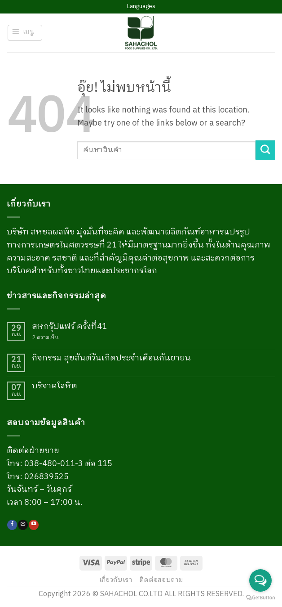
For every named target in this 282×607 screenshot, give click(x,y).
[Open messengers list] (260, 580)
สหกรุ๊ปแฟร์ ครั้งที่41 (69, 327)
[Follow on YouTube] (34, 525)
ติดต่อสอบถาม (161, 580)
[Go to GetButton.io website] (260, 598)
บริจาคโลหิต (54, 386)
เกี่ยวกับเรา (115, 580)
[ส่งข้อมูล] (265, 150)
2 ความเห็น (50, 337)
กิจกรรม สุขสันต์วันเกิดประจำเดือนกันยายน (111, 359)
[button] (25, 33)
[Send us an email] (23, 525)
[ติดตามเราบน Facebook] (12, 525)
